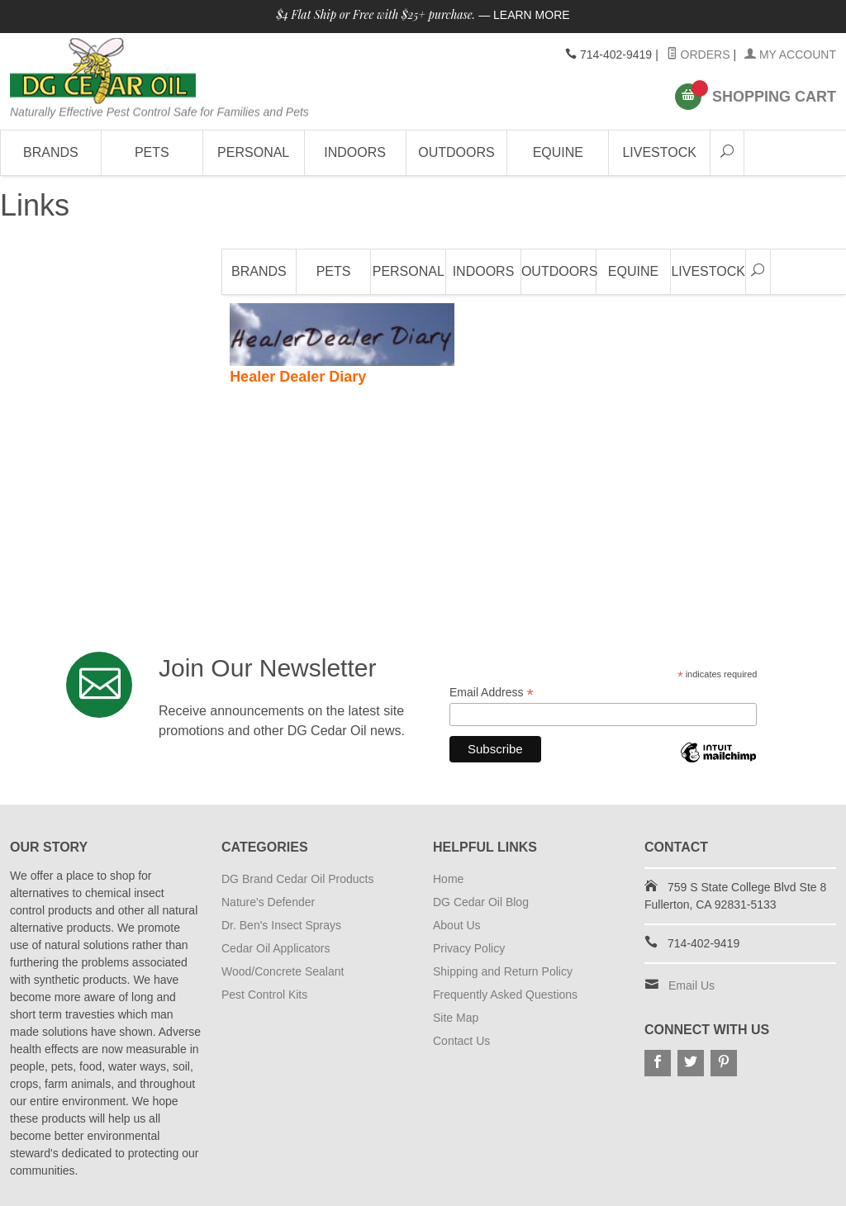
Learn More (531, 14)
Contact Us (461, 1040)
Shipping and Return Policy (503, 971)
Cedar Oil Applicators (275, 948)
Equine (558, 152)
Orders (698, 54)
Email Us (691, 985)
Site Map (455, 1017)
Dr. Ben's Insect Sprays (281, 925)
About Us (457, 925)
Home (448, 879)
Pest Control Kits (264, 994)
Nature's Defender (268, 902)
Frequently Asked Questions (505, 994)
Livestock (659, 152)
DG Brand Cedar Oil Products (297, 879)
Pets (152, 152)
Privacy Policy (469, 948)
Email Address (491, 692)
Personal (253, 152)
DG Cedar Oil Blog (481, 902)
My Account (790, 54)
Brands (50, 152)
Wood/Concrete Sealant (282, 971)
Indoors (355, 152)
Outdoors (456, 152)
